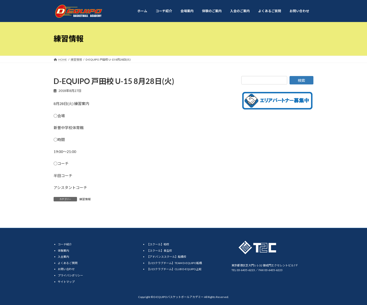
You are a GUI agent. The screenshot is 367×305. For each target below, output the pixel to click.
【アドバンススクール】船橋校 (166, 256)
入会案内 (63, 256)
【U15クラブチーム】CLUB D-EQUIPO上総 (174, 269)
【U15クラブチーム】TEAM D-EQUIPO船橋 (174, 263)
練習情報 (85, 199)
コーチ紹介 (65, 244)
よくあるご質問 (67, 263)
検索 (301, 80)
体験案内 (63, 250)
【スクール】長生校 (159, 250)
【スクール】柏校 (158, 244)
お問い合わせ (66, 269)
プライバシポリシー (70, 275)
